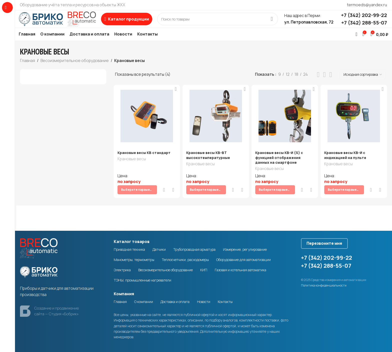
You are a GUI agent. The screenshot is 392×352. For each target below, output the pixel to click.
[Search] (224, 22)
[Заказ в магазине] (363, 82)
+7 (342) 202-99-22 (364, 19)
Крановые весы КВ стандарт (144, 160)
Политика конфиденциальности (323, 286)
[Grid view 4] (330, 82)
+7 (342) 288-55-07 (364, 26)
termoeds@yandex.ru (367, 5)
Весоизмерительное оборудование (74, 68)
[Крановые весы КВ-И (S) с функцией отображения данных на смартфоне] (285, 123)
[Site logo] (64, 22)
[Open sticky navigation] (139, 23)
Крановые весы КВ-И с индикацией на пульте (347, 163)
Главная (27, 68)
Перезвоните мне (329, 242)
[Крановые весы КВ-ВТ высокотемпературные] (215, 123)
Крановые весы (132, 167)
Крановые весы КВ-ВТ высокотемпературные (209, 163)
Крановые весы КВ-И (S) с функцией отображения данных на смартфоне (280, 165)
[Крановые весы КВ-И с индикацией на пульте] (354, 123)
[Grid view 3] (324, 82)
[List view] (318, 82)
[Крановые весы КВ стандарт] (146, 123)
